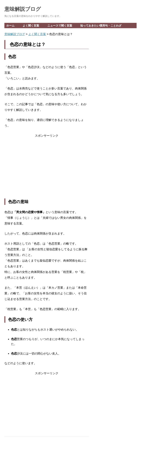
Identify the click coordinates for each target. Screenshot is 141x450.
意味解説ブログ (22, 9)
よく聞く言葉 (31, 25)
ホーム (10, 25)
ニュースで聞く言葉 (59, 25)
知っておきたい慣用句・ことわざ (101, 25)
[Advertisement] (46, 168)
